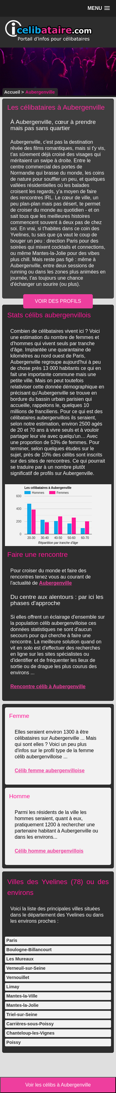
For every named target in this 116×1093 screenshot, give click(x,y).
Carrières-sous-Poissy (30, 1023)
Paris (11, 940)
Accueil (12, 92)
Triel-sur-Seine (21, 1014)
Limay (12, 986)
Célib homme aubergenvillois (49, 851)
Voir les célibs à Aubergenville (58, 1084)
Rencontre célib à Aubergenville (47, 686)
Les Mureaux (20, 958)
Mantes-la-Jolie (22, 1005)
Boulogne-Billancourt (29, 949)
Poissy (13, 1042)
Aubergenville (55, 583)
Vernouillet (17, 977)
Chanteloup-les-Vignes (30, 1033)
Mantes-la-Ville (22, 995)
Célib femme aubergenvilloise (49, 770)
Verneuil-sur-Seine (25, 968)
